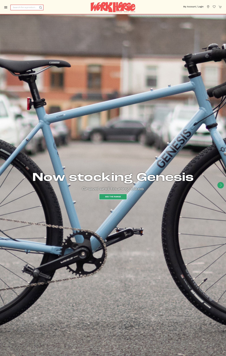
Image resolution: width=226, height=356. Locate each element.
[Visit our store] (208, 7)
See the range (113, 197)
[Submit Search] (41, 7)
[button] (5, 7)
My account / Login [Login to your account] (193, 7)
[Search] (27, 7)
